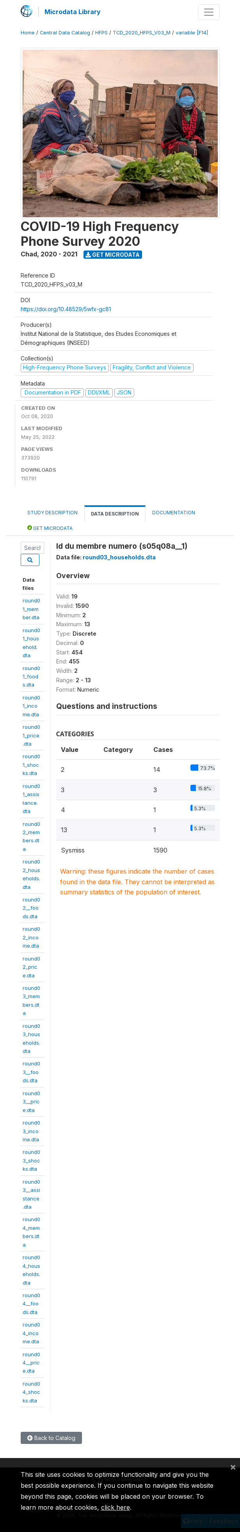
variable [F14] (192, 33)
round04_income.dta (31, 1333)
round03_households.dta (119, 557)
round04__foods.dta (31, 1303)
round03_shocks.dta (31, 1160)
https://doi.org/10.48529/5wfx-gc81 (66, 309)
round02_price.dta (31, 967)
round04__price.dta (31, 1362)
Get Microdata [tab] (50, 527)
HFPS (101, 33)
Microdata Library (72, 12)
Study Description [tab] (52, 512)
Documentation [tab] (173, 512)
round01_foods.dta (31, 676)
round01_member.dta (31, 608)
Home (28, 33)
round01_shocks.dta (31, 764)
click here (115, 1507)
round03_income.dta (31, 1131)
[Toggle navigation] (209, 12)
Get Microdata (112, 254)
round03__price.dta (31, 1101)
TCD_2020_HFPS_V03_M (142, 33)
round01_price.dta (31, 735)
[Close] (233, 1466)
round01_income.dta (31, 705)
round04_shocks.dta (31, 1392)
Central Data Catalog (65, 33)
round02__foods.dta (31, 907)
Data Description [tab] (115, 514)
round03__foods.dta (31, 1071)
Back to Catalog (51, 1438)
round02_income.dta (31, 937)
